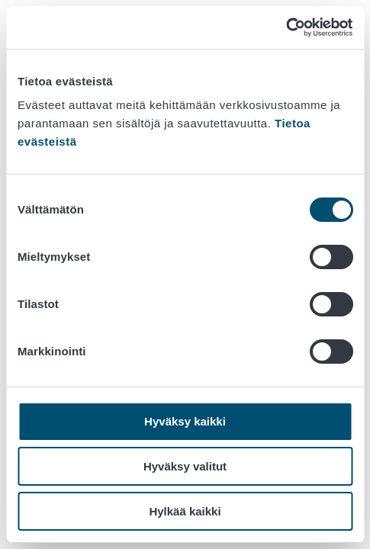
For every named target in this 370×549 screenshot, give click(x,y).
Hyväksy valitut (185, 466)
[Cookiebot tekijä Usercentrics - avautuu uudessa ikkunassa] (285, 27)
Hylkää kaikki (184, 511)
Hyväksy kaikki (185, 421)
